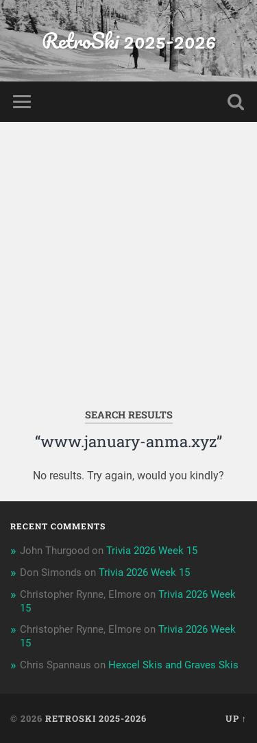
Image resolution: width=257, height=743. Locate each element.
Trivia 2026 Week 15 (151, 550)
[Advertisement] (128, 257)
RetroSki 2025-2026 (129, 41)
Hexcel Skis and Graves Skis (173, 665)
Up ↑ (236, 718)
